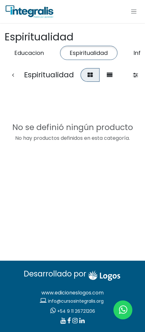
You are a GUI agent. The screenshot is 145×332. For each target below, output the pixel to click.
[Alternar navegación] (133, 11)
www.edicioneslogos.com (72, 292)
